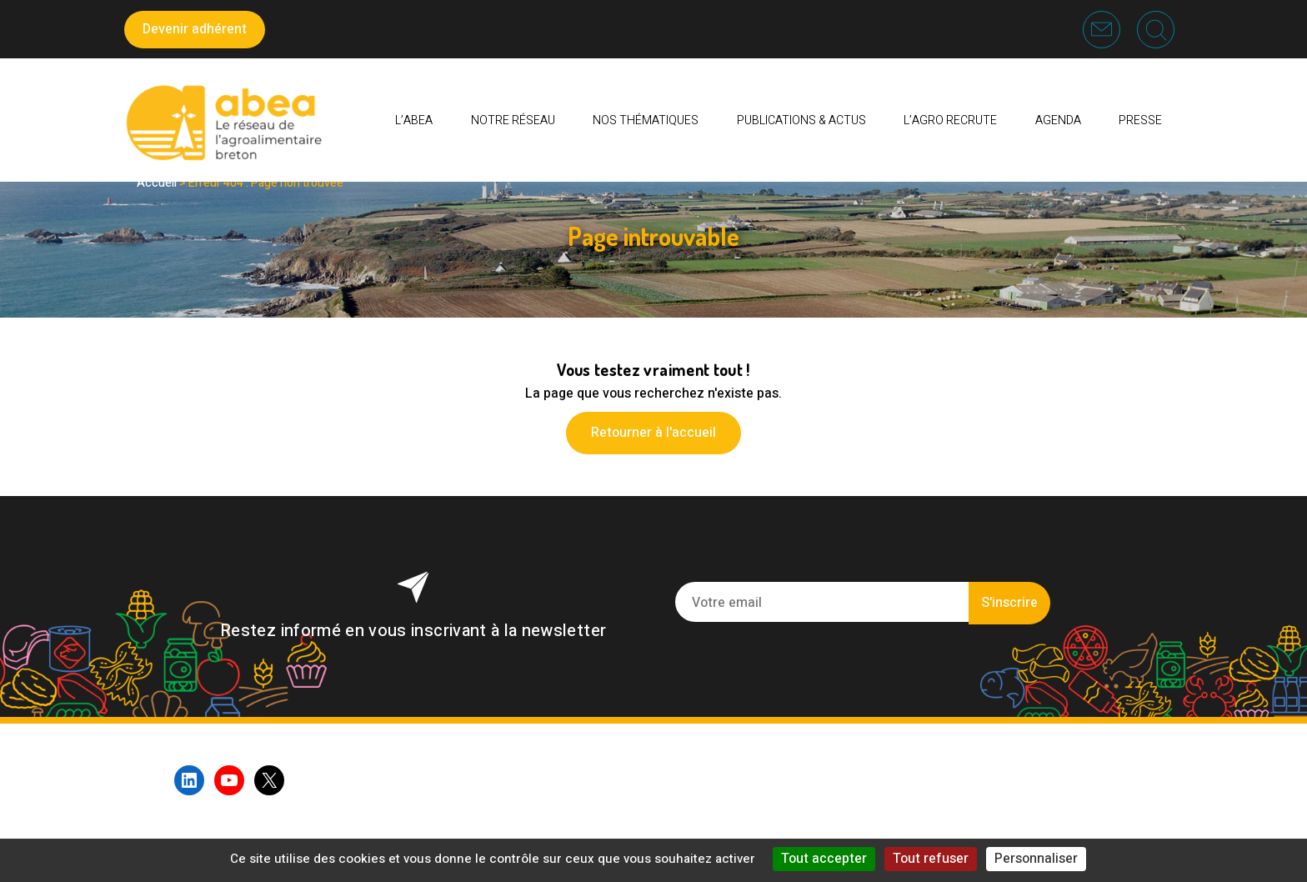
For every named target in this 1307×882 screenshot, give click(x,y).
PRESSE (1140, 120)
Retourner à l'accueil (653, 433)
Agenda (1058, 120)
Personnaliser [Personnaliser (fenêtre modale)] (1036, 859)
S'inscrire (1009, 603)
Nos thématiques (646, 120)
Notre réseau (513, 120)
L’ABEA (414, 120)
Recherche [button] (1156, 29)
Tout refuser (931, 859)
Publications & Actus (801, 120)
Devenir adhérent (195, 29)
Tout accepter (824, 859)
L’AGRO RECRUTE (950, 120)
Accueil (157, 183)
